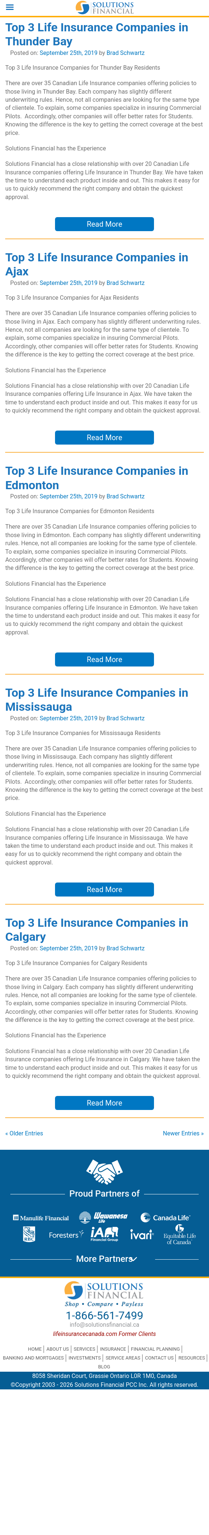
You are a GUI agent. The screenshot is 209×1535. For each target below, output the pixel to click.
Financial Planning (155, 1349)
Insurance (113, 1349)
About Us (58, 1349)
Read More (104, 224)
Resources (191, 1358)
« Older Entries (24, 1133)
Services (84, 1349)
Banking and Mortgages (33, 1358)
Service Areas (123, 1358)
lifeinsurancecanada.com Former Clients (104, 1333)
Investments (85, 1358)
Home (35, 1349)
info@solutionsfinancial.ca (105, 1324)
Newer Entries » (183, 1133)
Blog (104, 1366)
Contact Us (159, 1358)
